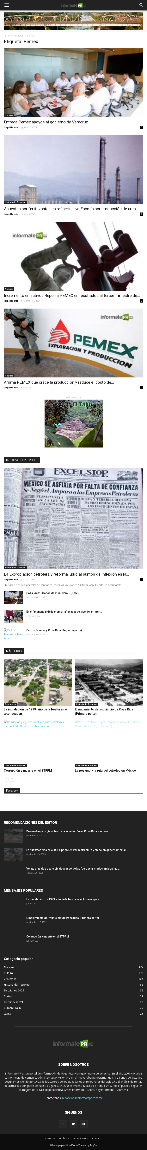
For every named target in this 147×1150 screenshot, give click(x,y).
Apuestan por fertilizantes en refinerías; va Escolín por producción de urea (70, 208)
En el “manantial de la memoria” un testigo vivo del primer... (64, 611)
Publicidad (64, 1138)
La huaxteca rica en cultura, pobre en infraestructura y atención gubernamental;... (77, 850)
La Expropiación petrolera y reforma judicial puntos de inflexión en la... (66, 574)
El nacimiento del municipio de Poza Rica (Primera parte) (62, 917)
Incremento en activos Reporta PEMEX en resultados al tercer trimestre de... (72, 295)
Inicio (7, 35)
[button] (141, 5)
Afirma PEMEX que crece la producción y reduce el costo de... (59, 382)
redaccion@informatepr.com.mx (82, 1098)
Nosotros (50, 1138)
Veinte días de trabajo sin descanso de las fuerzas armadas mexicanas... (73, 868)
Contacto (97, 1138)
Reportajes (10, 704)
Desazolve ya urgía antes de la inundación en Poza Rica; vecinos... (68, 831)
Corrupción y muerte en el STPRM (28, 770)
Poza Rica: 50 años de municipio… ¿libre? (52, 593)
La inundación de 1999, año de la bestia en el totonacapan (62, 899)
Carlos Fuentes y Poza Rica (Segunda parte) (54, 630)
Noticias (9, 115)
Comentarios (81, 1138)
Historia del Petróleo (15, 202)
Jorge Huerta (11, 127)
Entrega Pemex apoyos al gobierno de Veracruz (46, 122)
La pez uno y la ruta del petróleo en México (105, 770)
